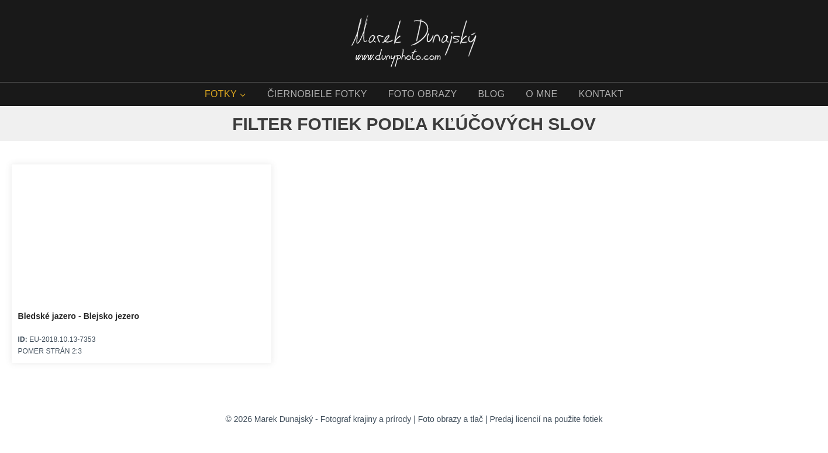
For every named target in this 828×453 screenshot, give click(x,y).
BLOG (491, 94)
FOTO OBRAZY (422, 94)
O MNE (541, 94)
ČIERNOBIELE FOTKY (317, 94)
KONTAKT (600, 94)
